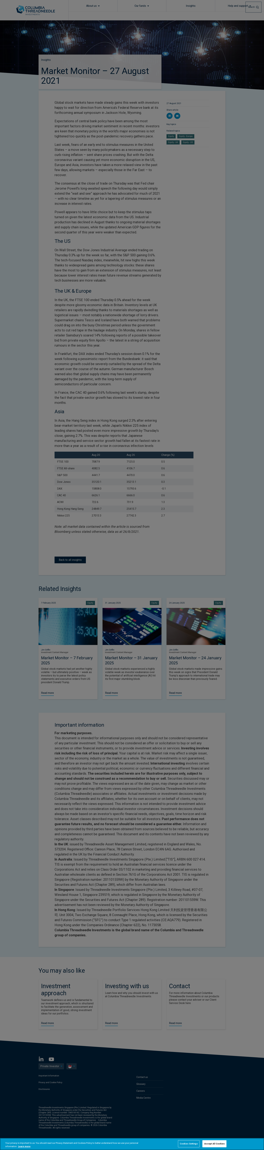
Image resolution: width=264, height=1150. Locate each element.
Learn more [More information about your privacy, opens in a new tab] (24, 1146)
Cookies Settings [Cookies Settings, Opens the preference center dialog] (189, 1143)
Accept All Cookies (214, 1143)
